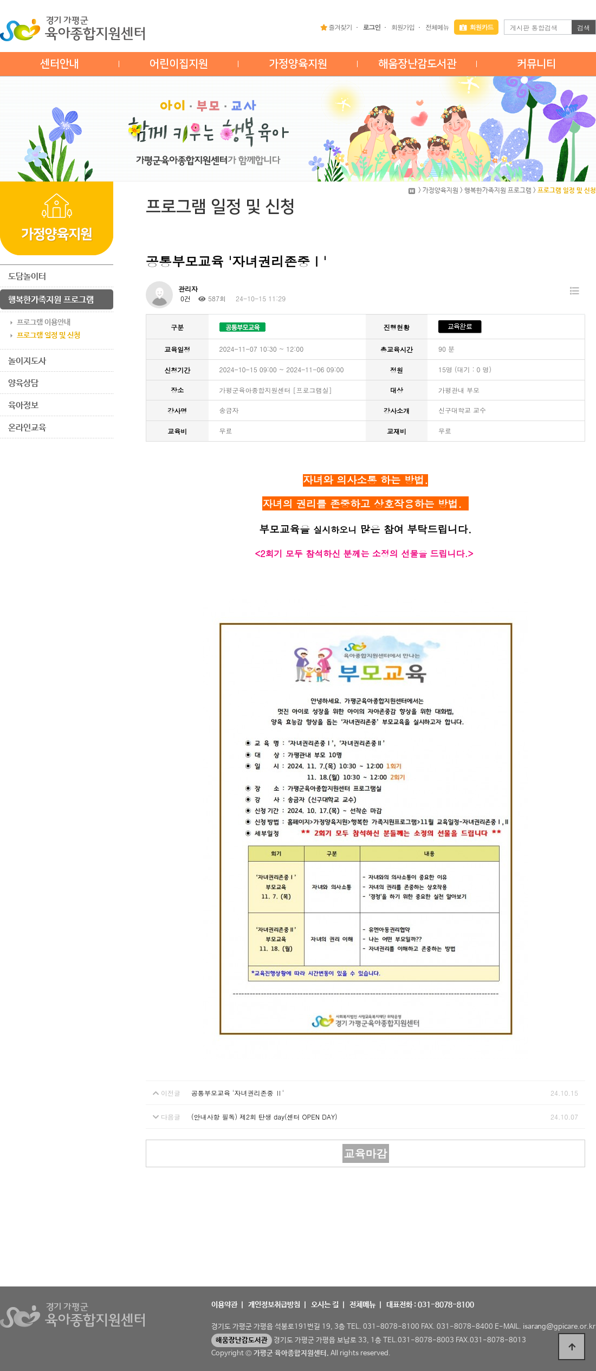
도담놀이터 (27, 276)
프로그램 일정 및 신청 (48, 335)
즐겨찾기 (336, 26)
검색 (583, 27)
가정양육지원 (298, 64)
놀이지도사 (27, 361)
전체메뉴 (437, 26)
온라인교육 (27, 428)
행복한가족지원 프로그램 (51, 300)
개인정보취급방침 (274, 1305)
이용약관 (224, 1305)
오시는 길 (325, 1305)
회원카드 (476, 26)
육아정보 (23, 405)
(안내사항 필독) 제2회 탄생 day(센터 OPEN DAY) (264, 1116)
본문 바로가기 (0, 0)
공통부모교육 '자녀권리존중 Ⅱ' (237, 1092)
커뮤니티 (536, 64)
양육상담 (23, 383)
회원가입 (402, 26)
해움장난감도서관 (417, 64)
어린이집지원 (179, 64)
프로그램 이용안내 (43, 322)
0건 (184, 298)
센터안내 (59, 64)
